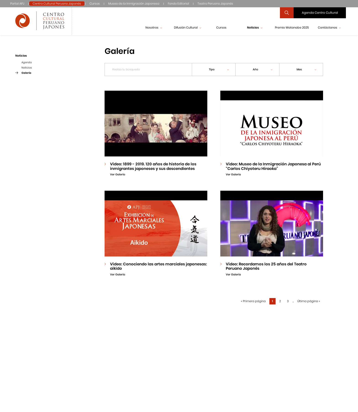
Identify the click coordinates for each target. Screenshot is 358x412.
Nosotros (153, 27)
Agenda (26, 62)
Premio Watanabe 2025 (292, 27)
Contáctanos (329, 27)
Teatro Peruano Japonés (215, 3)
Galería (26, 73)
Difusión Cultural (187, 27)
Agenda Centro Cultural (320, 13)
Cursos (95, 3)
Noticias (254, 27)
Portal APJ (17, 3)
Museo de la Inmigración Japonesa (133, 3)
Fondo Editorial (178, 3)
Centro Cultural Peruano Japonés (57, 3)
